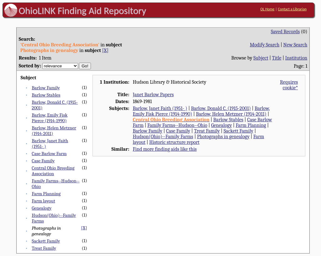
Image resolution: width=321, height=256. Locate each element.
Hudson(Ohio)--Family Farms (163, 136)
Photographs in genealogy (223, 136)
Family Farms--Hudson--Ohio (177, 125)
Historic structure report (174, 142)
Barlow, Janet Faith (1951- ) (160, 108)
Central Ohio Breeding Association (53, 170)
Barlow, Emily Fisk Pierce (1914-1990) (49, 117)
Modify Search (264, 45)
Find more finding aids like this (165, 149)
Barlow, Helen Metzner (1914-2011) (231, 114)
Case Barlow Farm (49, 153)
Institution (296, 58)
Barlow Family (46, 88)
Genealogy (41, 208)
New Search (295, 45)
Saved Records (285, 31)
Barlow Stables (46, 95)
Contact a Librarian (292, 9)
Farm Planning (46, 193)
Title (277, 58)
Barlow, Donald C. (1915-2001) (221, 108)
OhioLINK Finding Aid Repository (82, 11)
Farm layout (43, 201)
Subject (260, 58)
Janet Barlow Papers (153, 94)
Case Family (43, 161)
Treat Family (44, 248)
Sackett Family (46, 241)
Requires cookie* (289, 85)
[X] (105, 50)
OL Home (267, 9)
